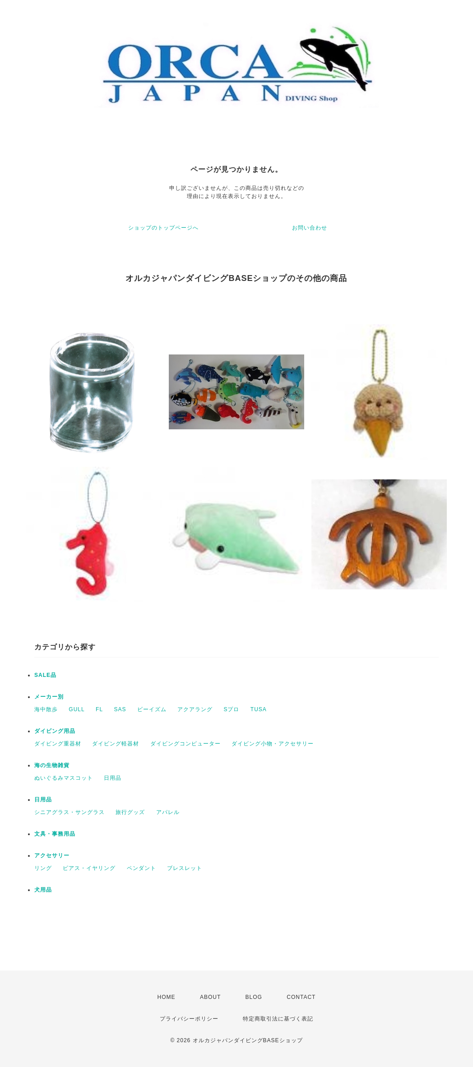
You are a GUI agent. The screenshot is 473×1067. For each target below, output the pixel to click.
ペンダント (141, 868)
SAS (120, 709)
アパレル (168, 812)
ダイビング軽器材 (115, 743)
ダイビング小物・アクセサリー (273, 743)
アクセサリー (52, 855)
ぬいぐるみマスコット (63, 778)
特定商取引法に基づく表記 (278, 1019)
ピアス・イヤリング (89, 868)
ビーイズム (152, 709)
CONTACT (301, 997)
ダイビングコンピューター (185, 743)
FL (99, 709)
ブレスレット (184, 868)
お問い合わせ (309, 228)
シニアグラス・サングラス (69, 812)
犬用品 (43, 890)
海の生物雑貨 (52, 765)
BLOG (254, 997)
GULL (76, 709)
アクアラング (195, 709)
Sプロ (231, 709)
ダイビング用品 (54, 731)
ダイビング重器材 (57, 743)
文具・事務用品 (54, 834)
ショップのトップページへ (163, 228)
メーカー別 (49, 697)
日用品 (112, 778)
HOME (167, 997)
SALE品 (45, 675)
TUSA (258, 709)
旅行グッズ (130, 812)
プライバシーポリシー (189, 1019)
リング (43, 868)
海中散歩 (46, 709)
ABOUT (210, 997)
